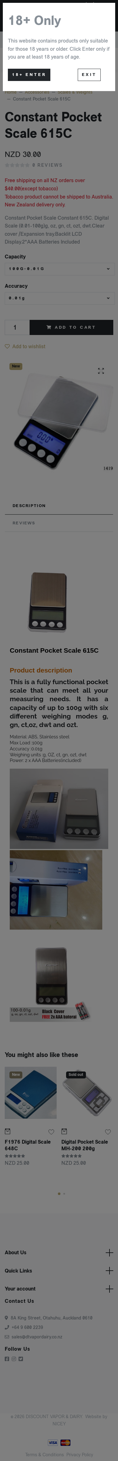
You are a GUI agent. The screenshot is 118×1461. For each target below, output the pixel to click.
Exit (89, 75)
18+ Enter (29, 75)
